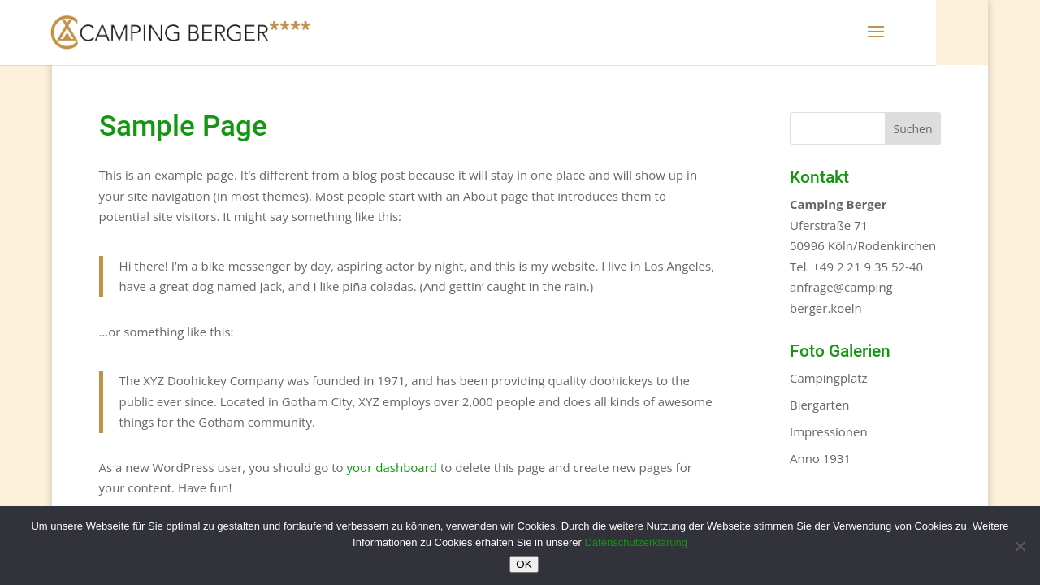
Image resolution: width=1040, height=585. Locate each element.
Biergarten (820, 404)
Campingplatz (829, 378)
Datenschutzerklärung (635, 542)
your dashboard (392, 467)
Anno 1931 (820, 458)
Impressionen (829, 431)
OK (523, 564)
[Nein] (1020, 546)
